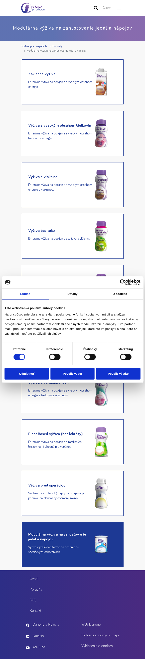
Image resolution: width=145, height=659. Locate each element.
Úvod (34, 579)
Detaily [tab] (73, 293)
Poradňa (36, 589)
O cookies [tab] (120, 293)
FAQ (33, 600)
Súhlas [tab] (25, 293)
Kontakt (35, 611)
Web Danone (91, 624)
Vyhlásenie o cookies (97, 646)
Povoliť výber (72, 373)
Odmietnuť (26, 373)
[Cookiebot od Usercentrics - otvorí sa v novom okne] (122, 282)
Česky (107, 7)
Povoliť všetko (118, 373)
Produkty (57, 46)
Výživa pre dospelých (34, 46)
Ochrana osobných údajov (100, 635)
